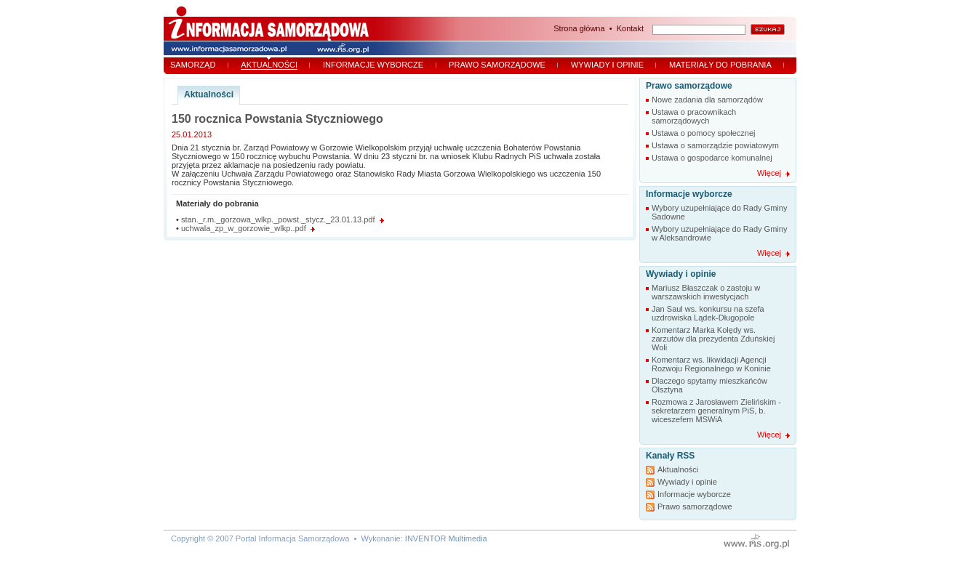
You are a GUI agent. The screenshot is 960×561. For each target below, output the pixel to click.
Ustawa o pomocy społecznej (703, 133)
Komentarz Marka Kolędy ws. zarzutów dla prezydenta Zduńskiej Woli (713, 339)
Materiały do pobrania (720, 64)
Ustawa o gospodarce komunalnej (712, 157)
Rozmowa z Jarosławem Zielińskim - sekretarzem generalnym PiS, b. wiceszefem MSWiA (716, 410)
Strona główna (578, 28)
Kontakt (630, 28)
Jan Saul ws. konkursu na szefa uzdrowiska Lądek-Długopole (708, 313)
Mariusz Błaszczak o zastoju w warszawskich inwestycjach (706, 292)
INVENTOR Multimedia (446, 538)
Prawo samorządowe (497, 64)
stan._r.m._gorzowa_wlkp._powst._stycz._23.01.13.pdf (278, 219)
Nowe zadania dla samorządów (707, 99)
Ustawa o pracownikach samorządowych (694, 116)
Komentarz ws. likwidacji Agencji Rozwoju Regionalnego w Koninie (711, 364)
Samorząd (192, 64)
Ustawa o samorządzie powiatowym (715, 145)
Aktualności (269, 64)
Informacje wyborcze (373, 64)
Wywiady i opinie (607, 64)
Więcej (769, 173)
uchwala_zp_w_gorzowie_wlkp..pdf (243, 228)
